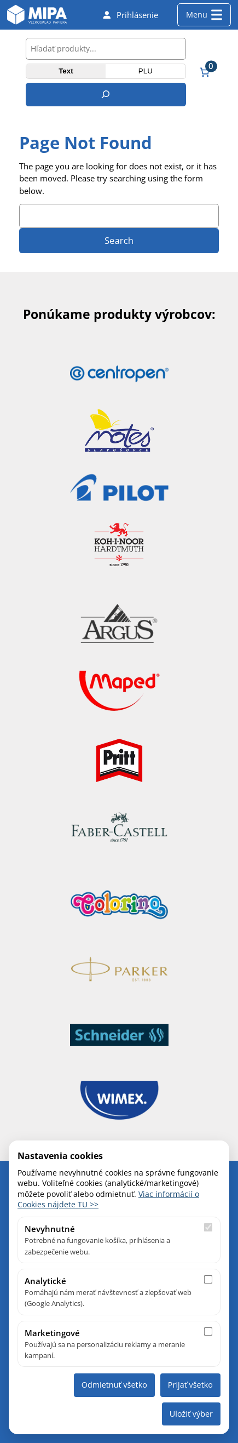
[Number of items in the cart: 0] (204, 71)
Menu (204, 15)
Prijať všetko (190, 1384)
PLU (145, 71)
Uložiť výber (191, 1413)
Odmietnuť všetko (114, 1384)
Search (119, 240)
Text (66, 71)
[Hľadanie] (106, 94)
